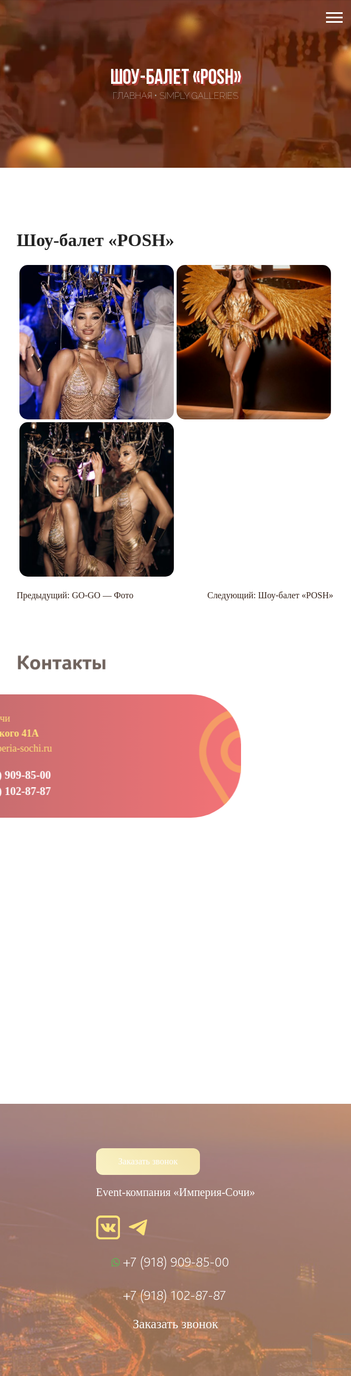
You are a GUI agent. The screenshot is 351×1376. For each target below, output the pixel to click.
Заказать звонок (148, 1161)
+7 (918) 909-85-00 (176, 1261)
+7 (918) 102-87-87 (174, 1295)
